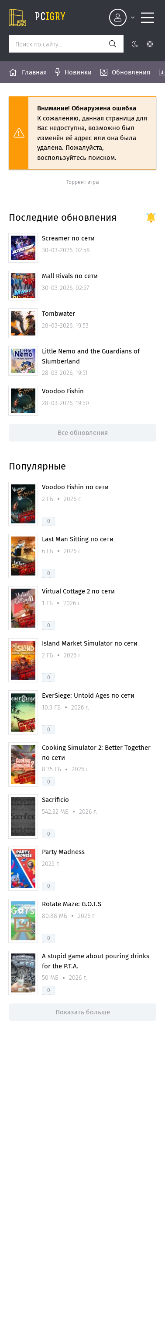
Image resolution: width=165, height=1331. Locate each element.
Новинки (78, 72)
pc (50, 17)
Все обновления (83, 433)
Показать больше (82, 1012)
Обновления (131, 72)
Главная (34, 72)
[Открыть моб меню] (147, 17)
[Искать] (113, 44)
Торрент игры (83, 182)
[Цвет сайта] (142, 44)
